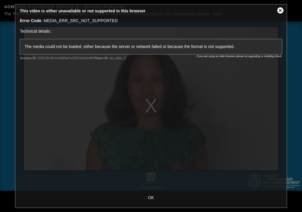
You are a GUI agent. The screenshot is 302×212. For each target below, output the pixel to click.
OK (151, 197)
